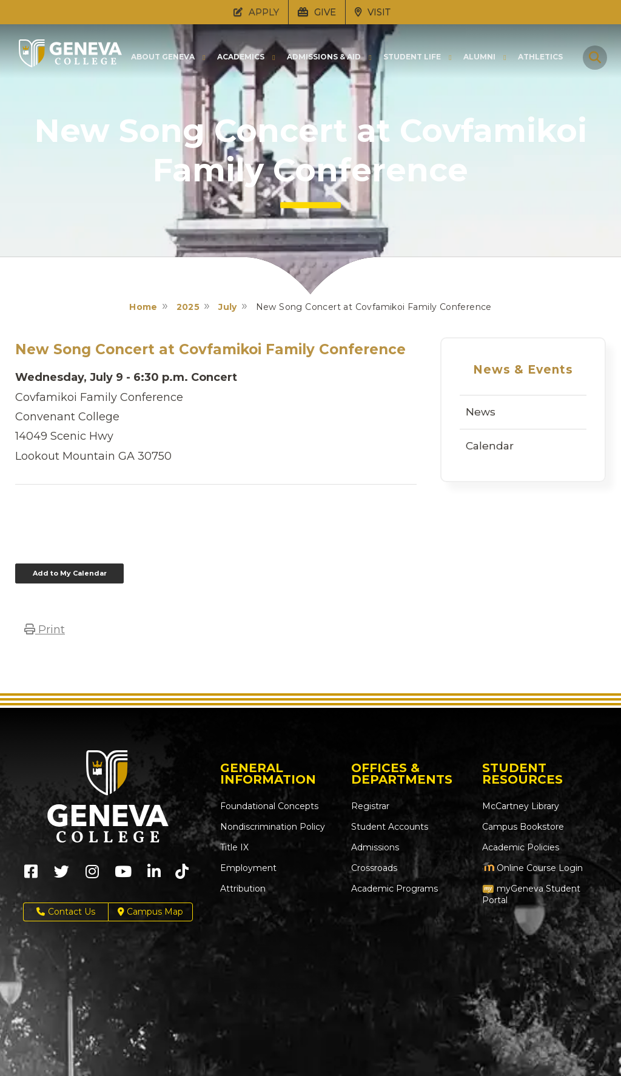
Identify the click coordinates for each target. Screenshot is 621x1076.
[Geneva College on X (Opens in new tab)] (61, 875)
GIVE (317, 12)
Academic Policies (520, 847)
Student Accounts (389, 826)
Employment (248, 867)
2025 (188, 306)
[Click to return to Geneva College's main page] (70, 63)
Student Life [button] (412, 57)
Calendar (490, 446)
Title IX (234, 847)
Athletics (540, 57)
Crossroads (374, 867)
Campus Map (150, 912)
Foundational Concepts (269, 806)
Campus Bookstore (523, 826)
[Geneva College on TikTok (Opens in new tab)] (184, 875)
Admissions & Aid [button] (324, 57)
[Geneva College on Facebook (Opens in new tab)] (31, 875)
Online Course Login (532, 867)
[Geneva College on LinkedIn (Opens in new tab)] (154, 875)
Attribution (243, 888)
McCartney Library (520, 806)
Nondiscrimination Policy (272, 826)
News (480, 412)
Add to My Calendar (70, 573)
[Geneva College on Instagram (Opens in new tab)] (92, 875)
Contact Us (65, 912)
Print (44, 629)
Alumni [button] (479, 57)
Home (143, 306)
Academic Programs (394, 888)
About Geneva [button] (163, 57)
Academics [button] (240, 57)
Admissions (375, 847)
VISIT (373, 12)
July (227, 306)
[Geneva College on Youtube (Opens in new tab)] (123, 875)
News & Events (522, 370)
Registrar (370, 806)
